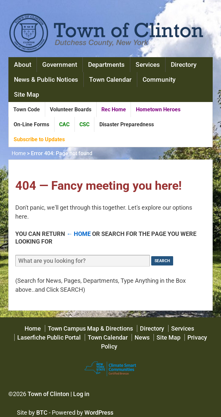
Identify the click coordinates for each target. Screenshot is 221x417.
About (22, 64)
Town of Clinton (48, 393)
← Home (78, 233)
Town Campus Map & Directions (90, 328)
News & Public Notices (46, 79)
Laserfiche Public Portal (49, 337)
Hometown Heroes (158, 109)
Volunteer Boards (70, 109)
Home (19, 153)
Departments (106, 64)
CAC (64, 124)
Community (159, 79)
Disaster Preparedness (126, 124)
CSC (84, 124)
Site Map (26, 94)
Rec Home (113, 109)
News (142, 337)
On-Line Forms (31, 124)
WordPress (98, 412)
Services (148, 64)
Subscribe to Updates (39, 139)
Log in (81, 393)
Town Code (26, 109)
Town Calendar (110, 79)
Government (59, 64)
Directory (183, 64)
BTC (42, 412)
